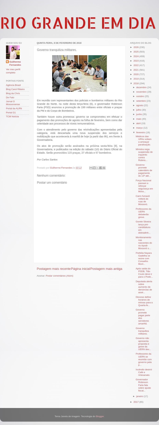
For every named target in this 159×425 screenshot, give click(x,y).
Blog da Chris (13, 93)
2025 (136, 51)
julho (139, 110)
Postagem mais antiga (106, 269)
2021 (136, 70)
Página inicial (80, 269)
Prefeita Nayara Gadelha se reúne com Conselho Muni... (144, 258)
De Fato (10, 97)
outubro (140, 96)
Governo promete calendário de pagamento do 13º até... (144, 170)
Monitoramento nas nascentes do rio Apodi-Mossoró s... (144, 243)
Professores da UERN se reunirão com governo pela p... (144, 359)
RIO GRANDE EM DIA (78, 22)
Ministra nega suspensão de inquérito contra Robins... (144, 155)
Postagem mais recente (54, 269)
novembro (141, 92)
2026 (136, 47)
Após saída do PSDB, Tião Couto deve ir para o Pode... (144, 272)
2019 (136, 78)
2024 (136, 56)
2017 (136, 402)
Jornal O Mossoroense (13, 102)
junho (139, 114)
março (139, 128)
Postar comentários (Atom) (59, 275)
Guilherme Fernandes (15, 63)
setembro (141, 101)
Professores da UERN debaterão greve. (143, 213)
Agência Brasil (13, 85)
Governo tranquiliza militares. (142, 331)
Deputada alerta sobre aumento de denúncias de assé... (144, 287)
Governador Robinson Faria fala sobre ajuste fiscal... (143, 385)
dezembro (141, 87)
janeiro (140, 396)
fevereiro (141, 132)
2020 (136, 74)
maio (139, 119)
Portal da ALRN (14, 108)
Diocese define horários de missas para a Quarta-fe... (144, 301)
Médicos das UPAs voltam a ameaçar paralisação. (143, 140)
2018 (136, 83)
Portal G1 (11, 112)
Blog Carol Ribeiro (15, 89)
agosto (140, 105)
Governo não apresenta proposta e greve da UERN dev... (143, 344)
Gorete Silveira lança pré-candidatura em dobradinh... (143, 227)
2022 (136, 65)
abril (138, 123)
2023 (136, 60)
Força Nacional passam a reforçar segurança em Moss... (144, 186)
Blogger (100, 416)
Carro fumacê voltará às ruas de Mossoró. (143, 200)
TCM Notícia (12, 116)
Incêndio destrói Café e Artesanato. (144, 372)
